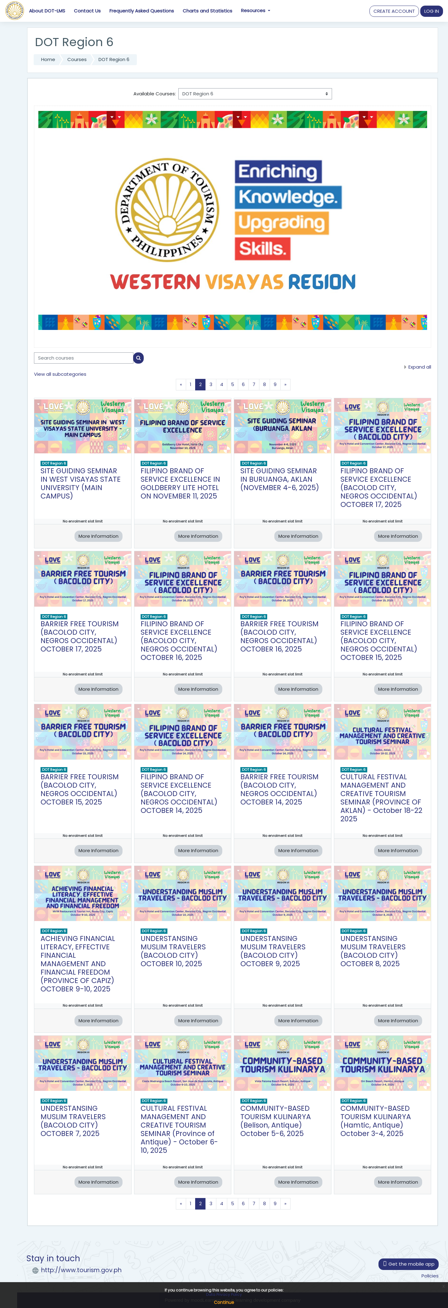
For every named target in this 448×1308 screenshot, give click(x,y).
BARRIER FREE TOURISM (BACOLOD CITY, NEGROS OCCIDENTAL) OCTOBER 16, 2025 (279, 636)
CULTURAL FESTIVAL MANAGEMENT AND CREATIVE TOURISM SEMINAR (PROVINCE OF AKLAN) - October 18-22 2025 (381, 798)
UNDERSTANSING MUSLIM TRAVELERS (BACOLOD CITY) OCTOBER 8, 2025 (373, 951)
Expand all (419, 367)
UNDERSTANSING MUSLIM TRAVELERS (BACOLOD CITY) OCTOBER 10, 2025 (173, 951)
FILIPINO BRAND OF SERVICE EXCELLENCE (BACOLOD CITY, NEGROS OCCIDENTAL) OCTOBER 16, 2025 (179, 640)
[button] (394, 11)
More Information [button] (98, 536)
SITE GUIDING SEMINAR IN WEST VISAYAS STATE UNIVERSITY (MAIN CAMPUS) (81, 483)
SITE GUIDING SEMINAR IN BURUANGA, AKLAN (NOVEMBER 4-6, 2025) (279, 479)
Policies (430, 1275)
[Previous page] (181, 384)
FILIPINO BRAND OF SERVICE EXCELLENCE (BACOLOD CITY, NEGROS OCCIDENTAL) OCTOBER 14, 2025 (179, 793)
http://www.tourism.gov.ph (81, 1270)
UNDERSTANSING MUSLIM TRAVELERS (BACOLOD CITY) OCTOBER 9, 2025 (273, 951)
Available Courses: (154, 93)
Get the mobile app (409, 1264)
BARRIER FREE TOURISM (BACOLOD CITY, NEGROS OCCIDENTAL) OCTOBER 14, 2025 (279, 789)
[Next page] (285, 384)
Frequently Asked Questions (141, 10)
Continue (224, 1302)
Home (48, 59)
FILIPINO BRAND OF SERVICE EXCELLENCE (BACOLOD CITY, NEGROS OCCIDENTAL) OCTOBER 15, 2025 (378, 640)
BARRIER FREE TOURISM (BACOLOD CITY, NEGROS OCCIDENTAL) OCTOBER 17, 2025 (80, 636)
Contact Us (87, 10)
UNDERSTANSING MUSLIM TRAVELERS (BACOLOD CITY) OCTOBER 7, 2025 (73, 1121)
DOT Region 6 (114, 59)
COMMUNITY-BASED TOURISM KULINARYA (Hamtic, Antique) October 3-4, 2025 (375, 1121)
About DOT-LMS (47, 10)
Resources (254, 10)
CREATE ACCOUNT (394, 11)
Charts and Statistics (207, 10)
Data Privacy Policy (224, 1294)
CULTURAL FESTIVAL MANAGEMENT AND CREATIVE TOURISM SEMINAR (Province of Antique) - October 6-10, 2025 (179, 1129)
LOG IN (431, 11)
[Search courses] (83, 358)
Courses (77, 59)
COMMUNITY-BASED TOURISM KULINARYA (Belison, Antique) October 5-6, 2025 (275, 1121)
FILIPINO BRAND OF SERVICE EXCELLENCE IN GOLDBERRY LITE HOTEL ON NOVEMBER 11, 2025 (180, 483)
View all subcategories (60, 374)
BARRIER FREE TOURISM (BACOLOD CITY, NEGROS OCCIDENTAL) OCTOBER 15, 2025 (80, 789)
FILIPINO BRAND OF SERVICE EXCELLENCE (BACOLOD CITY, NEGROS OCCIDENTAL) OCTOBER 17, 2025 (378, 487)
